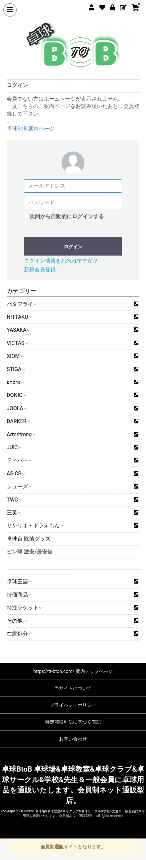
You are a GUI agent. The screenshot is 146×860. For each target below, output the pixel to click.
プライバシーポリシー (73, 705)
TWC (14, 500)
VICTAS (17, 343)
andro (15, 382)
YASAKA (18, 330)
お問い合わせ (73, 738)
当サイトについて (73, 688)
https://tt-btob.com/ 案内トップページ (72, 671)
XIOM (15, 356)
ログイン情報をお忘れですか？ (61, 261)
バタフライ (21, 304)
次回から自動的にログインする (67, 216)
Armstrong (21, 434)
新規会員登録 (40, 269)
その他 (17, 621)
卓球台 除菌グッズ (28, 539)
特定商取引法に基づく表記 (73, 722)
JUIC (14, 447)
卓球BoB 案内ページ (31, 128)
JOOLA (16, 408)
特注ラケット (24, 607)
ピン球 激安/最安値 (30, 552)
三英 (13, 512)
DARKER (18, 421)
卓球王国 (19, 581)
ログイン (73, 246)
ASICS (15, 473)
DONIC (16, 395)
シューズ (19, 486)
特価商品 (19, 595)
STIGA (16, 369)
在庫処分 (19, 634)
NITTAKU (19, 317)
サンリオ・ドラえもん (35, 525)
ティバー (19, 460)
